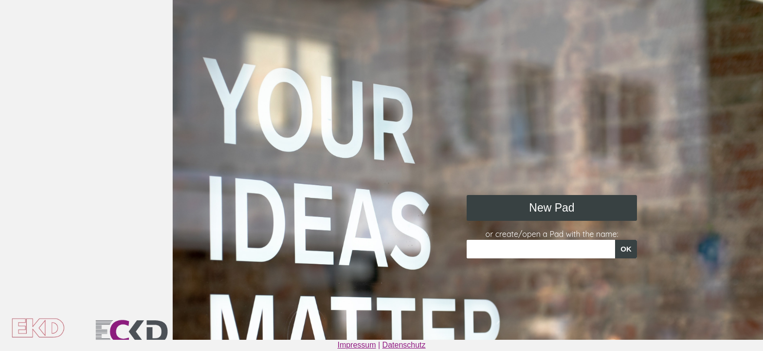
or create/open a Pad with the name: (552, 234)
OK (626, 249)
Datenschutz (404, 345)
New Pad (551, 207)
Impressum (356, 345)
